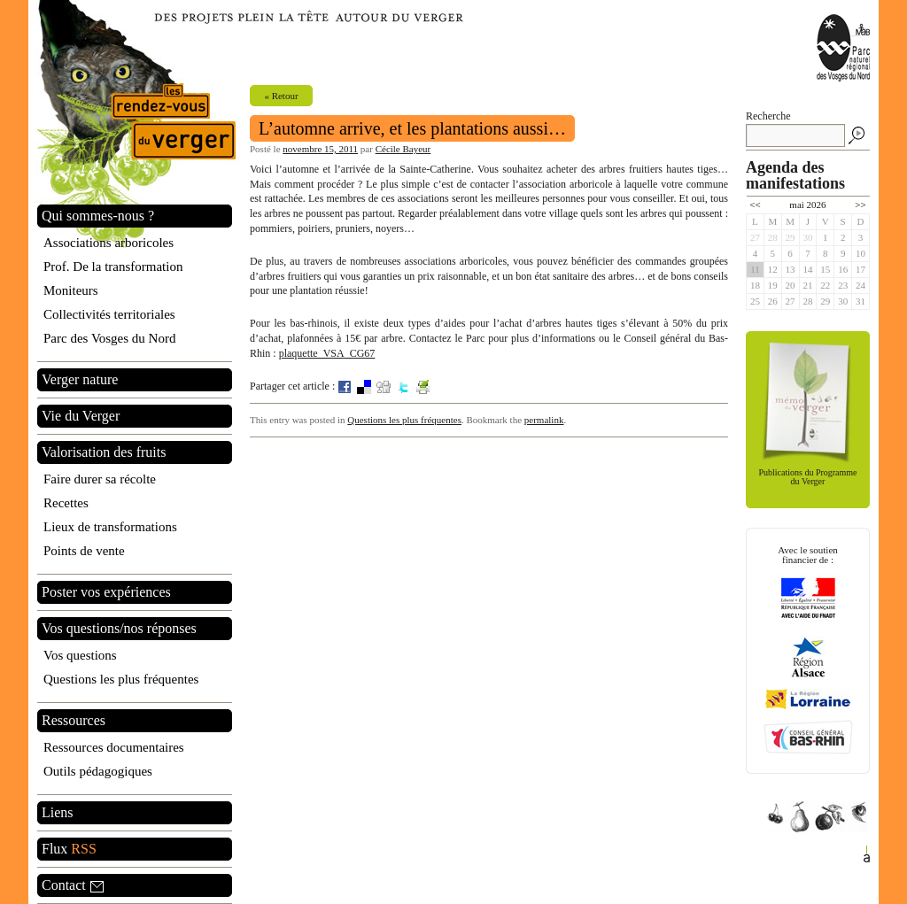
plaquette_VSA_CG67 (327, 353)
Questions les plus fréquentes (404, 419)
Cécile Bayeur (403, 148)
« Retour (281, 95)
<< (754, 204)
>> (860, 204)
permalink (544, 419)
